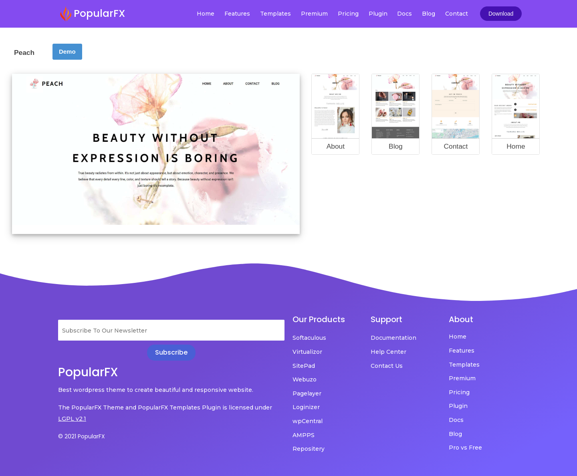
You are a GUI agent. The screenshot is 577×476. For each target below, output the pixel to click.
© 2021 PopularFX (81, 436)
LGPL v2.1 (72, 418)
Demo (67, 51)
